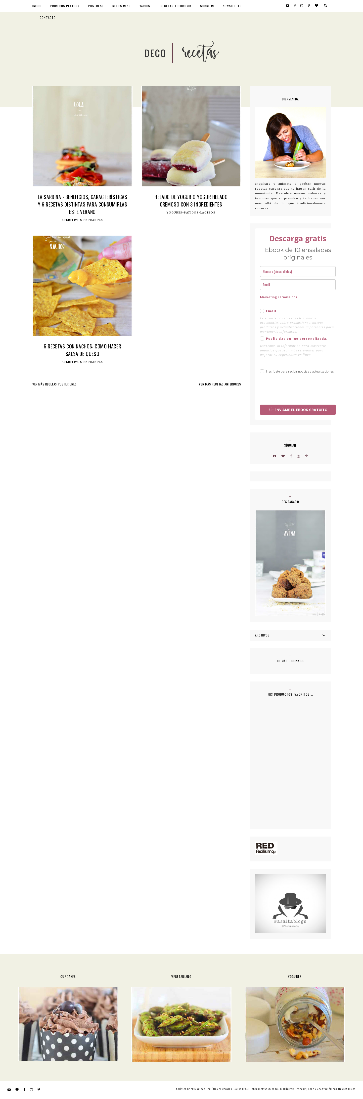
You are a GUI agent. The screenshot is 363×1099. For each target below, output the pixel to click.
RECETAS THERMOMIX (176, 6)
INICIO (37, 6)
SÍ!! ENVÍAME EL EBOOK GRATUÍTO (298, 409)
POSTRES (95, 6)
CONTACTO (48, 17)
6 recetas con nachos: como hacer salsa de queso (82, 349)
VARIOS (144, 6)
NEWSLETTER (232, 6)
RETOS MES (120, 6)
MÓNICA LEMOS (347, 1089)
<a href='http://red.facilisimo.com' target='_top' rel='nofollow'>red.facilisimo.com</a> (266, 848)
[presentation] (298, 390)
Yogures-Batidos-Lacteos (191, 213)
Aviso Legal (241, 1089)
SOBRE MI (207, 6)
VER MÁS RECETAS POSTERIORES (54, 383)
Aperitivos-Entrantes (82, 220)
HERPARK (300, 1089)
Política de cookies (220, 1089)
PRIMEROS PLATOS (64, 6)
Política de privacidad (190, 1089)
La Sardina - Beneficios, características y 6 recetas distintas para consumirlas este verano (82, 204)
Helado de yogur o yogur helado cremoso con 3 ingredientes (190, 200)
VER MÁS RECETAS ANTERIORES (220, 383)
